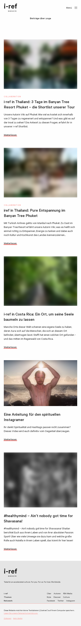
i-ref (10, 8)
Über (49, 594)
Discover (57, 597)
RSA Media (67, 594)
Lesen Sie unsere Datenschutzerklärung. (21, 614)
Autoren (57, 594)
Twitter (60, 601)
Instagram (70, 601)
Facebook (51, 601)
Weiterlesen (10, 135)
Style (49, 597)
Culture (66, 597)
